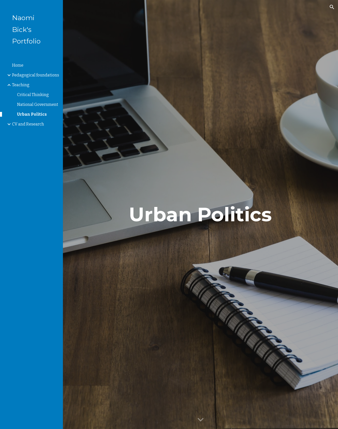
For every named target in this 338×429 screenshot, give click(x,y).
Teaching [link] (20, 84)
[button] (332, 7)
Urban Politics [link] (32, 114)
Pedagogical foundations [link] (35, 75)
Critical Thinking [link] (33, 94)
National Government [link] (37, 104)
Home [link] (17, 65)
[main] (200, 214)
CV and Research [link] (28, 124)
